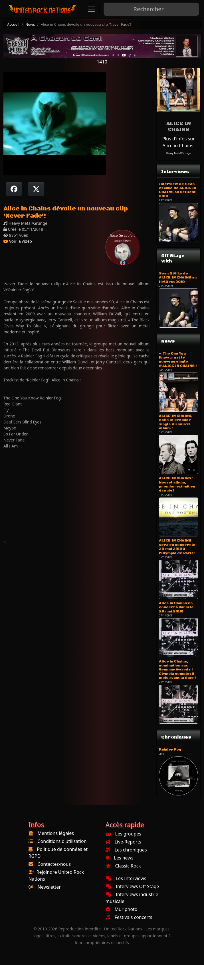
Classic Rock (123, 866)
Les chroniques (126, 850)
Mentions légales (56, 833)
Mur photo (122, 909)
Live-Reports (123, 842)
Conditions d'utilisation (62, 841)
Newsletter (49, 887)
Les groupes (123, 834)
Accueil (13, 24)
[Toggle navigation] (92, 9)
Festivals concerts (129, 917)
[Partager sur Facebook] (14, 189)
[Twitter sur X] (36, 189)
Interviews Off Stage (132, 886)
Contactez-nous (54, 864)
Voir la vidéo (17, 241)
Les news (120, 858)
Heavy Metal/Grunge (178, 153)
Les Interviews (126, 878)
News (30, 24)
